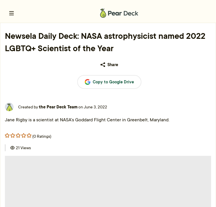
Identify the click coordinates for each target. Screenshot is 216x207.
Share (109, 65)
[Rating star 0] (7, 135)
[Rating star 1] (12, 135)
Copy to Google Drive (109, 82)
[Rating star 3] (23, 135)
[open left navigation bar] (11, 13)
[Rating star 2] (18, 135)
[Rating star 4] (29, 135)
